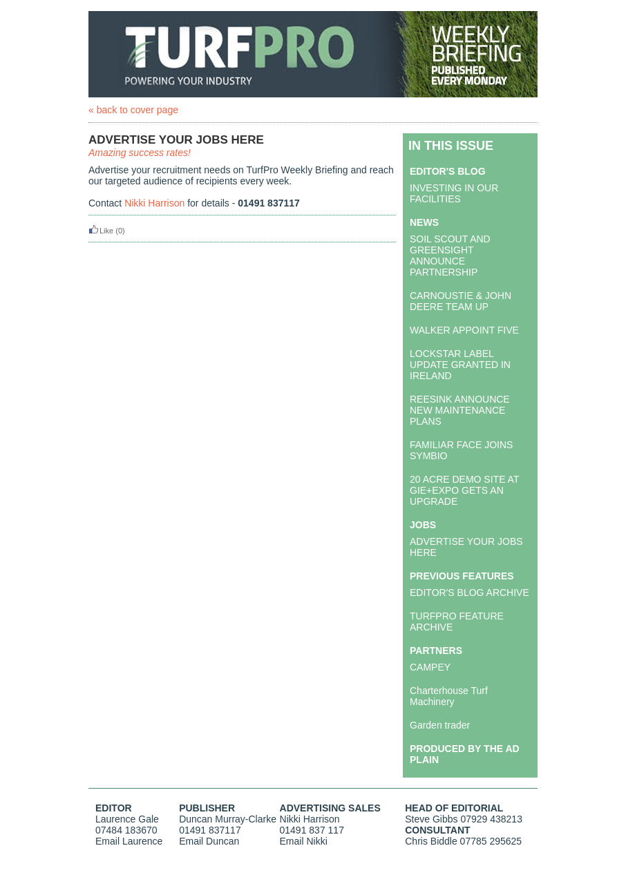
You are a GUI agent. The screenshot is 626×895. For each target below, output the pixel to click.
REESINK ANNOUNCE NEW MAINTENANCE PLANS (460, 410)
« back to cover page (133, 109)
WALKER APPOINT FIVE (464, 330)
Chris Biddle (431, 841)
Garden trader (440, 725)
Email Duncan (209, 841)
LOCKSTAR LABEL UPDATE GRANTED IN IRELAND (460, 364)
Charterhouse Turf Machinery (449, 696)
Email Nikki (304, 841)
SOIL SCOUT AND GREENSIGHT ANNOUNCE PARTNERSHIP (450, 255)
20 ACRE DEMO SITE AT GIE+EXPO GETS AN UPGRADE (464, 490)
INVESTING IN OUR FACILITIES (454, 193)
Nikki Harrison (154, 203)
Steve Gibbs (431, 819)
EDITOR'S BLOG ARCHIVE (469, 592)
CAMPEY (430, 667)
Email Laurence (128, 841)
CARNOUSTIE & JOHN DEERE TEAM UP (460, 301)
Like (100, 231)
